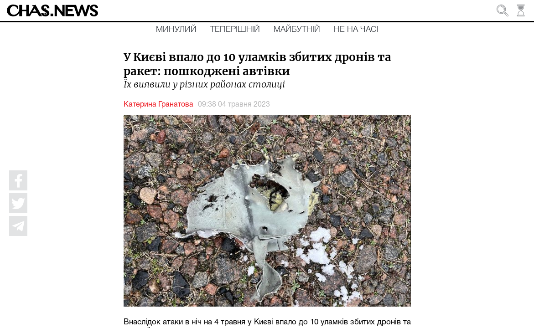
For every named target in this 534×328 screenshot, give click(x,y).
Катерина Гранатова (158, 105)
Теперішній (235, 29)
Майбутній (297, 29)
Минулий (176, 29)
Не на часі (356, 29)
